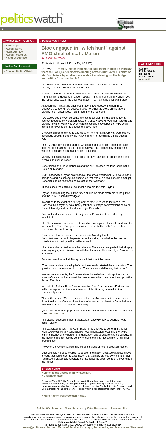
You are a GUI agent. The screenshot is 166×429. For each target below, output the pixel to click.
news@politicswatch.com (39, 427)
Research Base (120, 408)
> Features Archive (15, 57)
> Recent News (13, 48)
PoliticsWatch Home (49, 408)
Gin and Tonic (57, 313)
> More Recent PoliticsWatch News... (63, 395)
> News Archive (13, 51)
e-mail (146, 79)
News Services (75, 408)
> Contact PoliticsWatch (18, 71)
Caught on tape (53, 375)
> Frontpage (11, 45)
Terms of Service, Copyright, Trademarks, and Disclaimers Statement (100, 427)
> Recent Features (15, 54)
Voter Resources (97, 408)
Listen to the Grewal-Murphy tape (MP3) (68, 372)
